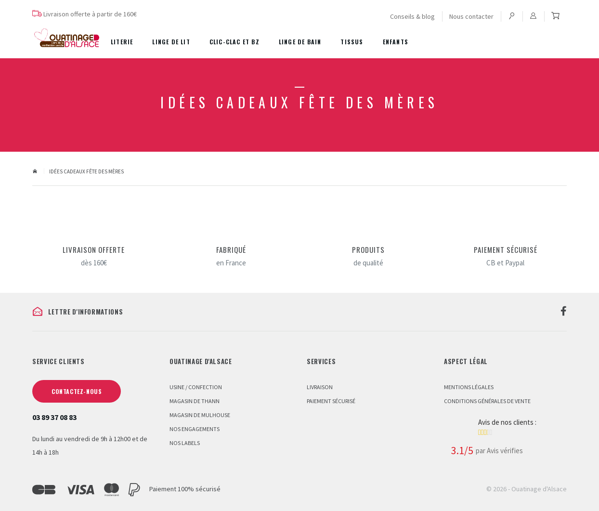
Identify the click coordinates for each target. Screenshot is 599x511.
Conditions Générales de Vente (487, 401)
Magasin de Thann (194, 401)
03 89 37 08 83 (54, 417)
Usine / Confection (195, 387)
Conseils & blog (412, 16)
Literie (122, 42)
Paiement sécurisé (331, 401)
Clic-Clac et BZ (234, 42)
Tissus (351, 42)
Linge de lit (171, 42)
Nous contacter (471, 16)
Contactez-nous (77, 391)
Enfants (395, 42)
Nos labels (184, 442)
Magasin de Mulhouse (199, 415)
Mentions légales (469, 387)
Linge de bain (300, 42)
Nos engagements (194, 428)
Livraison (320, 387)
